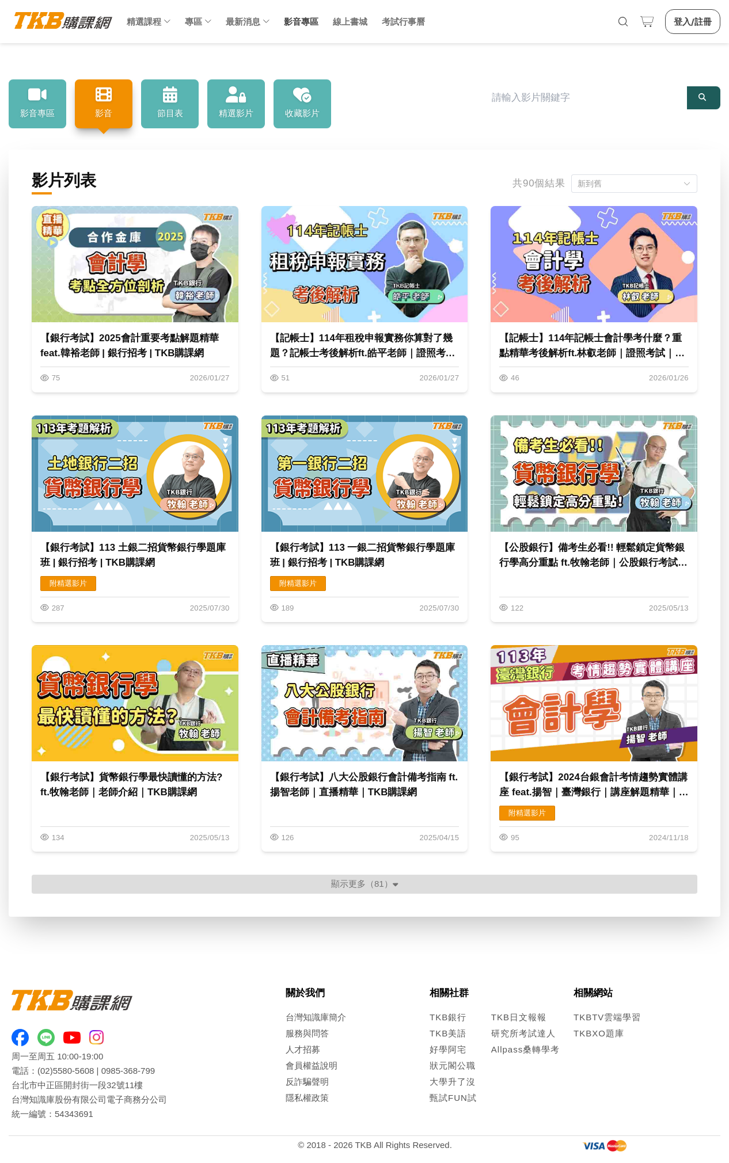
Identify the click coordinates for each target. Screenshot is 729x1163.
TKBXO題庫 (599, 1033)
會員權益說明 (311, 1065)
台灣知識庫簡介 (316, 1017)
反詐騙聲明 (307, 1081)
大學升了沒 (453, 1081)
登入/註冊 (693, 21)
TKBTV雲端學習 (607, 1017)
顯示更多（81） (364, 884)
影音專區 (301, 21)
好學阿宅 (448, 1049)
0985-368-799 (128, 1071)
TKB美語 (448, 1033)
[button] (634, 183)
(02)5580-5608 (65, 1071)
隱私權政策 (307, 1098)
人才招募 (303, 1049)
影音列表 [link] (110, 61)
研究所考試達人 (523, 1033)
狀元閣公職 (453, 1065)
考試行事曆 (403, 21)
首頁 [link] (23, 61)
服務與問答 (307, 1033)
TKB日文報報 (518, 1017)
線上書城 (350, 21)
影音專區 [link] (66, 61)
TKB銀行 (448, 1017)
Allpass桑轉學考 (525, 1049)
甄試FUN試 (453, 1098)
